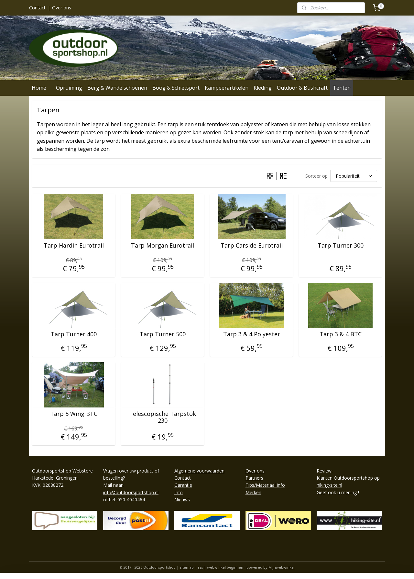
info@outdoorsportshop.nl (130, 492)
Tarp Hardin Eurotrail (74, 245)
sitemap (187, 567)
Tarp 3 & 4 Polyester (251, 334)
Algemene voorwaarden (199, 471)
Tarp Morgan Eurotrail (162, 245)
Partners (254, 478)
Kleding (263, 87)
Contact (37, 8)
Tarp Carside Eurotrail (252, 245)
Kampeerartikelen (226, 87)
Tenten (342, 87)
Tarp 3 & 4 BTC (341, 334)
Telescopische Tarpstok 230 (162, 417)
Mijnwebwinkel (281, 567)
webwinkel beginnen (225, 567)
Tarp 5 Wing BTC (73, 414)
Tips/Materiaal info (265, 485)
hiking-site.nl (329, 485)
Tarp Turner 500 (163, 334)
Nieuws (182, 499)
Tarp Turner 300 (341, 245)
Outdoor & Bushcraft (302, 87)
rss (200, 567)
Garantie (183, 485)
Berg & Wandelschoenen (117, 87)
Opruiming (69, 87)
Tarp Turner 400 (74, 334)
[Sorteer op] (354, 176)
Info (178, 492)
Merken (253, 492)
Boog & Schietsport (176, 87)
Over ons (61, 8)
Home (39, 87)
